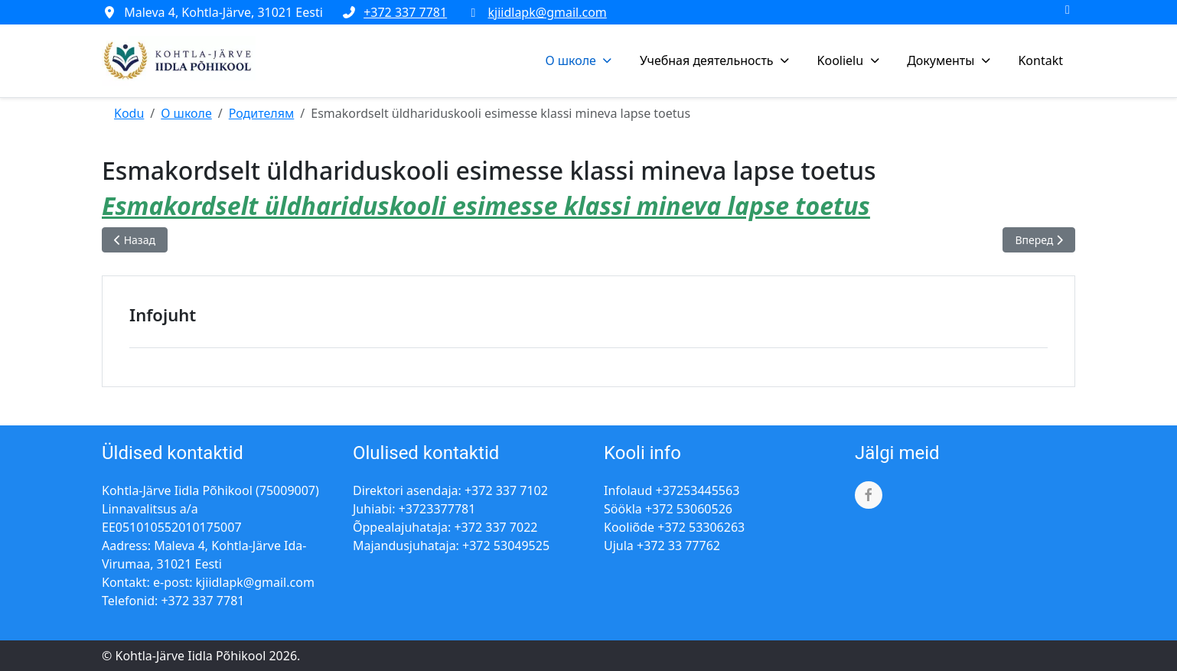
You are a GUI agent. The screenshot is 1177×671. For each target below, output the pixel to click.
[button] (580, 60)
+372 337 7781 (405, 12)
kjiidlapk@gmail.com (547, 12)
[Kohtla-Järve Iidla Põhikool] (179, 61)
